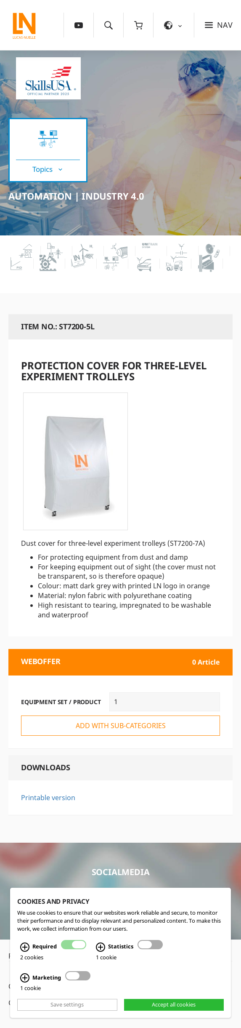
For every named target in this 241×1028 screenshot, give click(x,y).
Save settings (67, 1005)
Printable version (48, 797)
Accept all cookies (174, 1005)
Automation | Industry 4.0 (76, 196)
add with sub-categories (121, 725)
